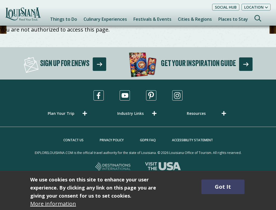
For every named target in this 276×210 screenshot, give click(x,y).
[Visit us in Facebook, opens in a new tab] (99, 95)
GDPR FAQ (148, 140)
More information (53, 203)
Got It (223, 186)
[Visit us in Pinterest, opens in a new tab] (151, 95)
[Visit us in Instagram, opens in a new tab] (177, 95)
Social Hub (226, 7)
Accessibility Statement (192, 140)
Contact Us (73, 140)
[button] (68, 113)
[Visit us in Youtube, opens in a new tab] (125, 95)
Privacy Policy (112, 140)
